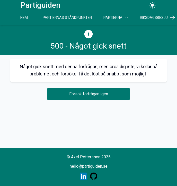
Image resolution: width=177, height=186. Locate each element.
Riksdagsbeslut (155, 18)
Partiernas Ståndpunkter (67, 18)
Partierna (116, 18)
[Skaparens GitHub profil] (93, 176)
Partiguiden (40, 5)
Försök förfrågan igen (88, 93)
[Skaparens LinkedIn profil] (83, 176)
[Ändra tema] (152, 5)
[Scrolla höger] (172, 17)
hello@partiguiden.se (89, 166)
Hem (24, 18)
